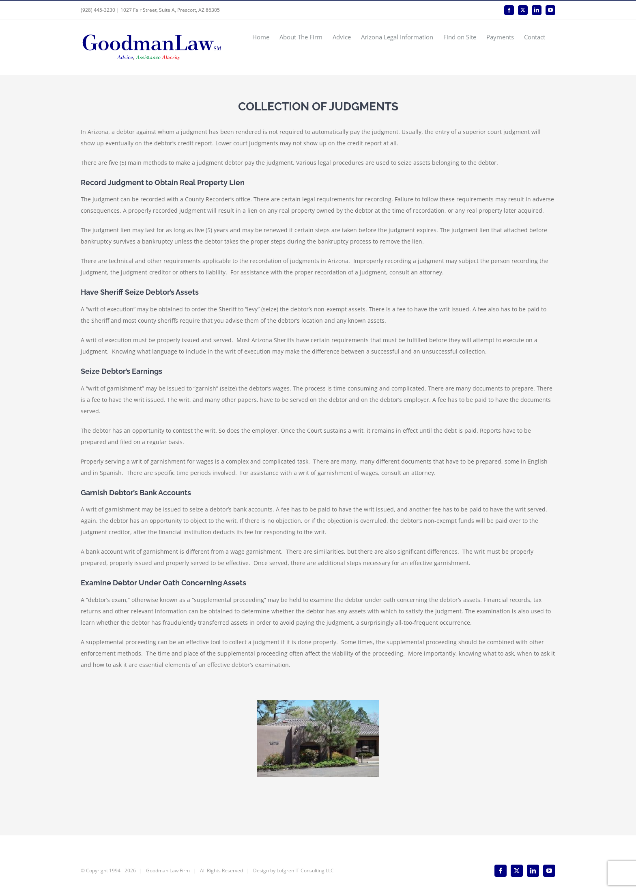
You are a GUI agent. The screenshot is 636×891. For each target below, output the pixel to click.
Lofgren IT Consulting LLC (305, 870)
